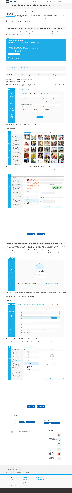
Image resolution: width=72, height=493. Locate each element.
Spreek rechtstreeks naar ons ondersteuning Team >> (37, 435)
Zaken (54, 1)
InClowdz (39, 1)
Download (22, 421)
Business (12, 480)
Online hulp (25, 479)
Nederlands (14, 485)
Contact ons (25, 482)
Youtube (41, 479)
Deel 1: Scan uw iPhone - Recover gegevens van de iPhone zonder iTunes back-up (23, 67)
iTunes (33, 431)
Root (7, 472)
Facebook (36, 479)
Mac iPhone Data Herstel (15, 482)
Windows (15, 51)
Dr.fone (12, 476)
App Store (20, 51)
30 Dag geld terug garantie (15, 58)
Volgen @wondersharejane (18, 432)
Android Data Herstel (14, 483)
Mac (18, 51)
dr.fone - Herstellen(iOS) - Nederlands (27, 419)
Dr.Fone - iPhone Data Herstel (43, 33)
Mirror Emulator (18, 472)
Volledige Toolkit (46, 1)
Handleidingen (25, 480)
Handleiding (59, 1)
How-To (24, 483)
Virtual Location (34, 1)
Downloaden (30, 234)
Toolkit (12, 479)
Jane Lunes (28, 431)
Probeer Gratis (13, 54)
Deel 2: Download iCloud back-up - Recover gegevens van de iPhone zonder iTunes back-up (25, 69)
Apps (51, 1)
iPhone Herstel (28, 472)
